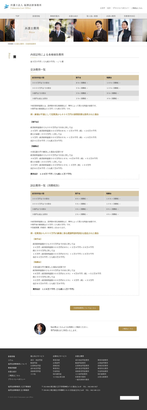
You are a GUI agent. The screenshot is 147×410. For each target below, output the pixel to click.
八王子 (102, 8)
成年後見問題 (35, 368)
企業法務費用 (103, 377)
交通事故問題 (35, 366)
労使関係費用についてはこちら (85, 308)
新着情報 (36, 16)
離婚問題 (33, 363)
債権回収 (56, 366)
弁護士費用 (111, 16)
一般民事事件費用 (82, 380)
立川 (108, 8)
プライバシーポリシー (121, 8)
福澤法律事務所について (17, 364)
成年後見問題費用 (82, 368)
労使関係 (56, 371)
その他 (33, 374)
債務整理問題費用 (82, 371)
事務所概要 (12, 368)
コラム (10, 360)
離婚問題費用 (80, 363)
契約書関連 (57, 374)
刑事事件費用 (80, 377)
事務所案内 (54, 16)
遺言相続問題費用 (82, 360)
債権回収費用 (103, 366)
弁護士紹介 (73, 16)
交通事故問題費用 (82, 366)
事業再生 (56, 368)
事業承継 (56, 360)
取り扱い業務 (92, 16)
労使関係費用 (103, 371)
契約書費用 (102, 374)
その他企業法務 (59, 377)
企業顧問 (56, 363)
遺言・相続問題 (36, 360)
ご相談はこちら (136, 8)
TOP (17, 16)
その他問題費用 (81, 374)
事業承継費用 (103, 360)
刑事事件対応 (129, 16)
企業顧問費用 (103, 363)
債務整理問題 (35, 371)
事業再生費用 (103, 368)
